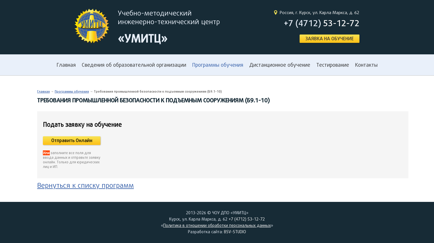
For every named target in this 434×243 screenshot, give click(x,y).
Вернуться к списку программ (85, 185)
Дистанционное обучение (279, 65)
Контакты (366, 65)
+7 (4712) (321, 23)
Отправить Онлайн (71, 140)
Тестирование (332, 65)
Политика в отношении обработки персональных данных (217, 225)
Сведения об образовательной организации (134, 65)
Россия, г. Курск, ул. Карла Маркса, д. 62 (319, 12)
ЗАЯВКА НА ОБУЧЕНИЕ (329, 38)
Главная (66, 65)
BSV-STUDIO (235, 231)
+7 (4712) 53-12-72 (247, 219)
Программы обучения (217, 65)
